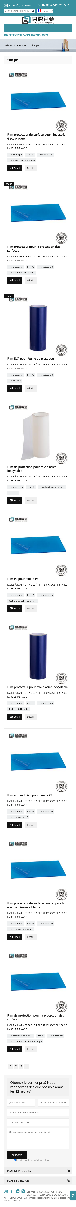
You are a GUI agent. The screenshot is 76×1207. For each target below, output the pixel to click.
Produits (21, 45)
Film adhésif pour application (22, 160)
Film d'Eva (13, 492)
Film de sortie (15, 380)
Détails (31, 168)
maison (8, 45)
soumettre (17, 1155)
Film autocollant (45, 154)
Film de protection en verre (21, 929)
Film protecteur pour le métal (22, 272)
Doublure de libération (19, 709)
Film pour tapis (15, 154)
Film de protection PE (18, 817)
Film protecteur (15, 266)
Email (15, 168)
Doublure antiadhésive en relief (23, 600)
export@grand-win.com (22, 5)
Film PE (30, 154)
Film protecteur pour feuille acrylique (25, 1041)
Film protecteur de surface (21, 1035)
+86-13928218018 (59, 5)
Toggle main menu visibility (67, 27)
